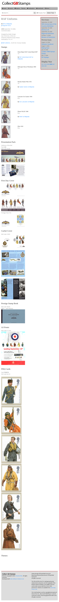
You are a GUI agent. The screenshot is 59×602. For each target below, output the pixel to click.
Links (23, 8)
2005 (45, 66)
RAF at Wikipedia (7, 24)
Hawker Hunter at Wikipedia (26, 87)
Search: (5, 13)
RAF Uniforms (5, 43)
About (47, 8)
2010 (45, 64)
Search (10, 8)
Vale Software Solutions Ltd (17, 579)
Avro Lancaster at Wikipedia (26, 101)
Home (4, 8)
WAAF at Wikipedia (24, 116)
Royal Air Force (7, 25)
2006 (43, 66)
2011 (43, 64)
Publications (30, 8)
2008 (51, 64)
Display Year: (41, 13)
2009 (48, 64)
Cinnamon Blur (19, 576)
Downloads (39, 8)
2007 (53, 64)
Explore (17, 8)
